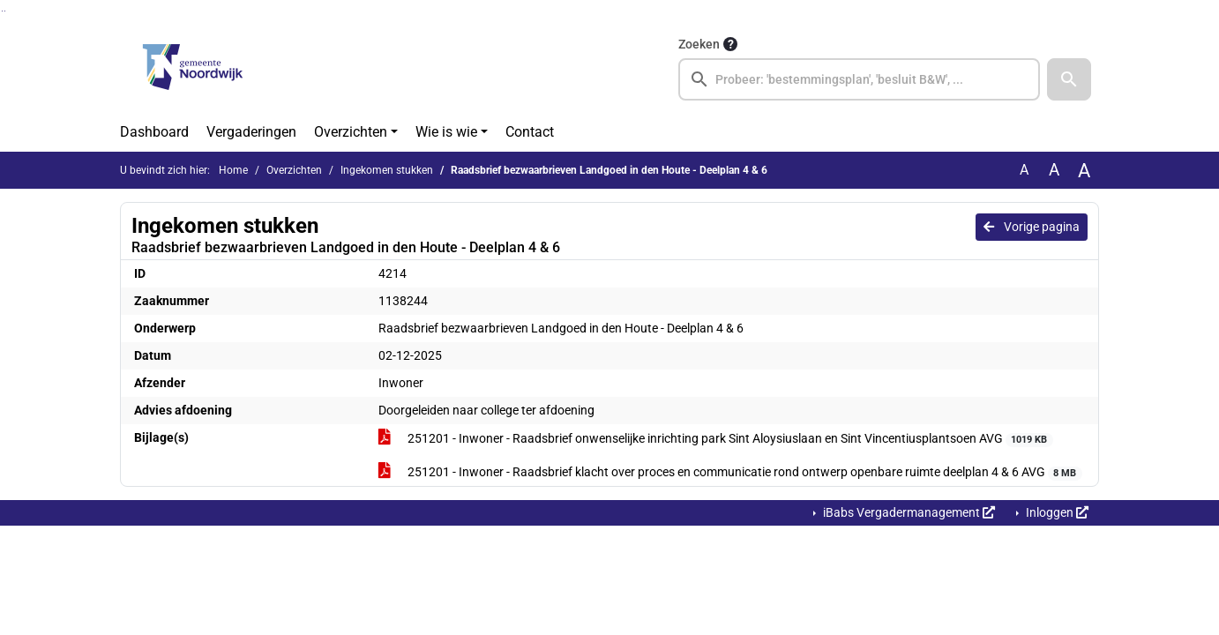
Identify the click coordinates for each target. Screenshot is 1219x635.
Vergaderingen (251, 131)
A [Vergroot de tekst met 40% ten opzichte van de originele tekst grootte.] (1084, 170)
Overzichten (350, 131)
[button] (1069, 79)
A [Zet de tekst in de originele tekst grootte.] (1024, 169)
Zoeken (699, 44)
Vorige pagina (1031, 227)
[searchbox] (859, 79)
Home (233, 170)
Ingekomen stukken (386, 170)
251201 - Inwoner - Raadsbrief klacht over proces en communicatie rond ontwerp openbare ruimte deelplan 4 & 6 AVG (730, 473)
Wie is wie (446, 131)
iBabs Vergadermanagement (907, 512)
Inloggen (1055, 512)
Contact (529, 131)
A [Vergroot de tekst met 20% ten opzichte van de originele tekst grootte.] (1054, 170)
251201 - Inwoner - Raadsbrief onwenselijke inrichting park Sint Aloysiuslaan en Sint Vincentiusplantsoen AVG (715, 439)
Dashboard (154, 131)
